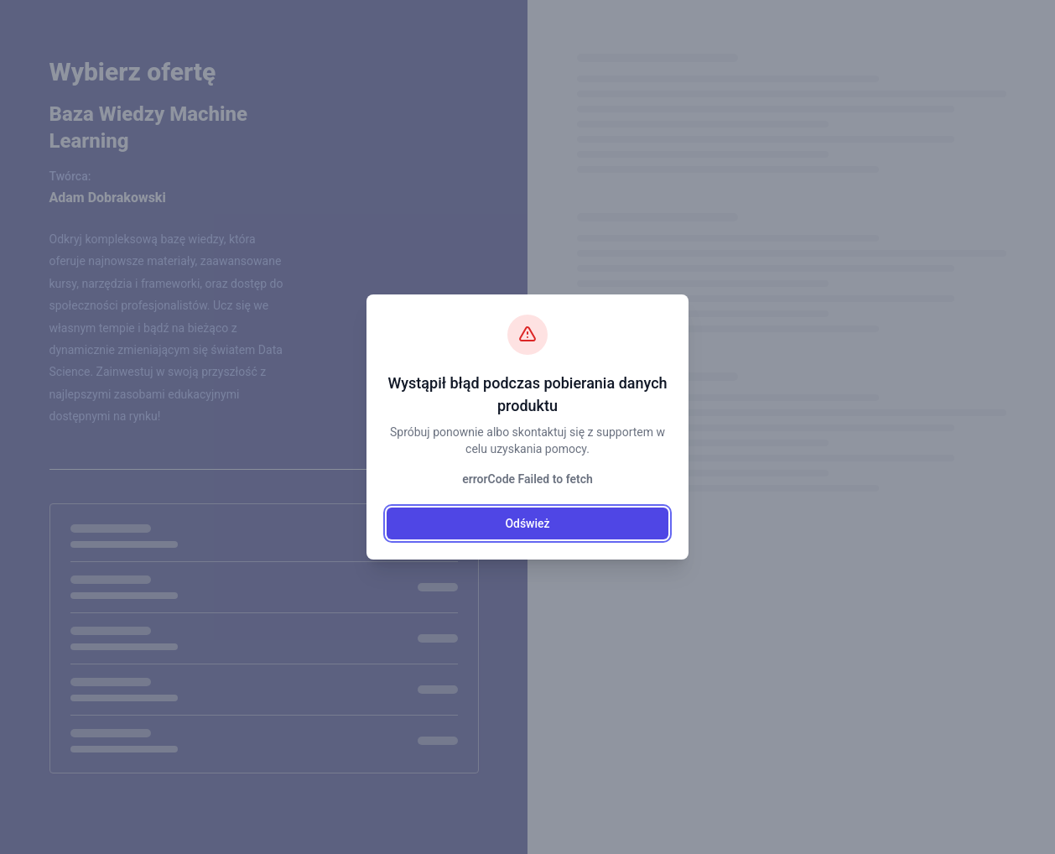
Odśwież (527, 523)
